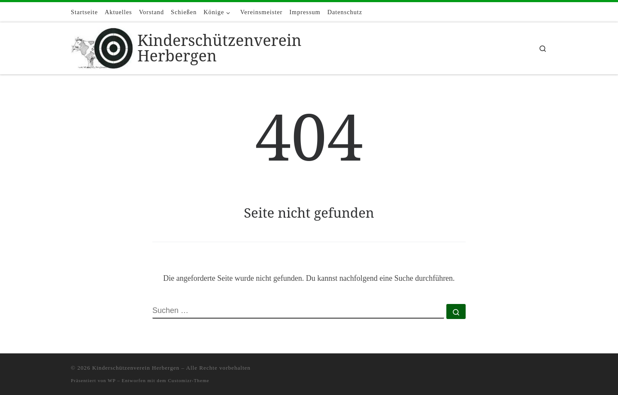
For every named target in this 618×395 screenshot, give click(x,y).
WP (111, 380)
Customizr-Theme (188, 380)
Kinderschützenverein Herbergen (135, 368)
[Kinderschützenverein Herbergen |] (102, 46)
